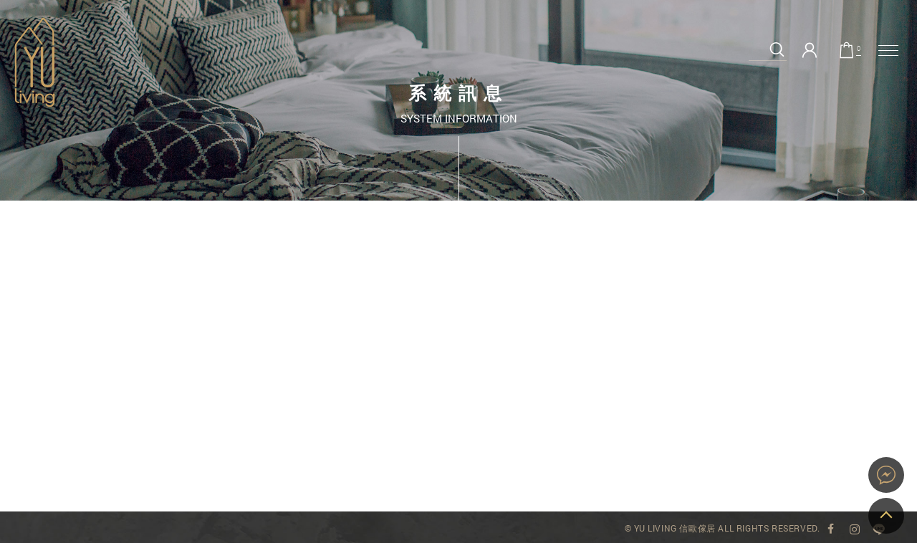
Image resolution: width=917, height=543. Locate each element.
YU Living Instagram (854, 529)
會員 (809, 50)
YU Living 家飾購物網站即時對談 (886, 475)
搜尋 (777, 50)
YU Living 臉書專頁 (830, 529)
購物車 (858, 49)
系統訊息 (34, 62)
